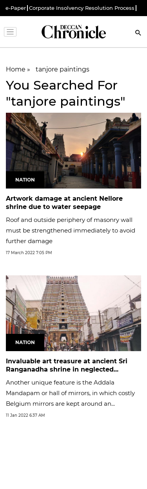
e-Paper (15, 8)
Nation (25, 180)
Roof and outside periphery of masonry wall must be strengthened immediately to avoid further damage (70, 230)
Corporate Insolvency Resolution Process (81, 8)
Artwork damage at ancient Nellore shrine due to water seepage (64, 203)
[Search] (138, 33)
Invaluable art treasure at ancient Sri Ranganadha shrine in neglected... (66, 365)
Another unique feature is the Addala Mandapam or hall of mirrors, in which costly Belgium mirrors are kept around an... (70, 393)
